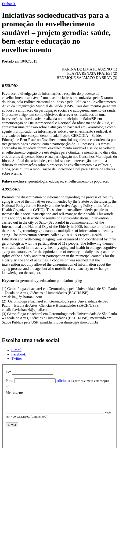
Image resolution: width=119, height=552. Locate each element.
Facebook (18, 354)
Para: (9, 381)
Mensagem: (14, 389)
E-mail (16, 350)
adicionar (64, 381)
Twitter (16, 358)
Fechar (9, 4)
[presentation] (41, 435)
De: (8, 372)
